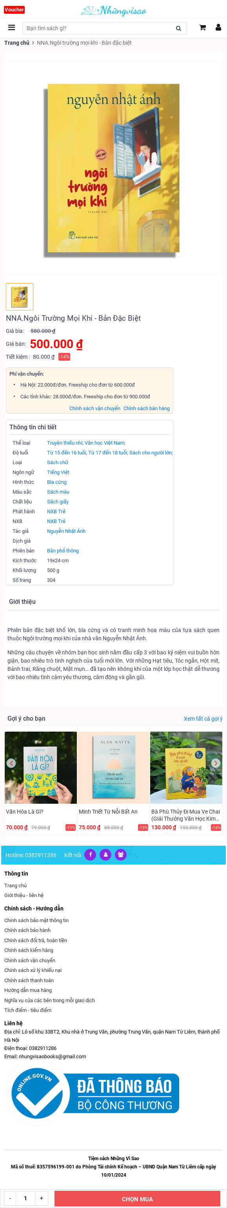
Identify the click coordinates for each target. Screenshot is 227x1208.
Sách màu (58, 492)
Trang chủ (16, 43)
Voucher (14, 10)
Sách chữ (57, 462)
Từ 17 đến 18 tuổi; (108, 453)
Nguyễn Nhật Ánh (66, 531)
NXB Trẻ (56, 511)
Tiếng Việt (58, 472)
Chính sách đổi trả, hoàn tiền (35, 940)
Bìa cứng (57, 482)
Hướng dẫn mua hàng (28, 990)
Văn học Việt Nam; (105, 443)
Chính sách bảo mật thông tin (36, 920)
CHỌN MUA (137, 1199)
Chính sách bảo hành (27, 930)
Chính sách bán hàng (146, 408)
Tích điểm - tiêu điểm (27, 1010)
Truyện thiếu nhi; (65, 443)
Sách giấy (58, 502)
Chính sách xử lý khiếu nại (33, 970)
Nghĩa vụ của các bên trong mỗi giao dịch (49, 1000)
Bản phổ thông (63, 551)
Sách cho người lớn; (151, 453)
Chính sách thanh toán (29, 980)
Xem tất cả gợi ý (203, 719)
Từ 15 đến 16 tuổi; (67, 453)
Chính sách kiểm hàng (28, 950)
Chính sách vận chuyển (94, 408)
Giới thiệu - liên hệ (24, 895)
